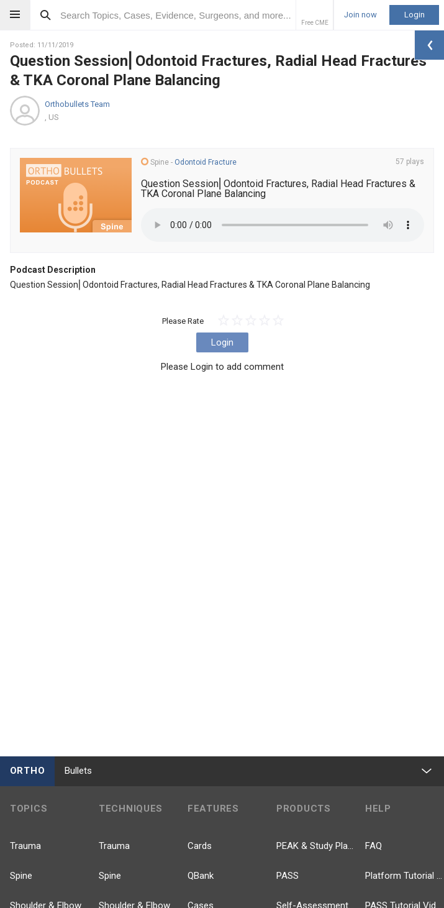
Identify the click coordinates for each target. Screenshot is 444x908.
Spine (21, 875)
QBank (201, 875)
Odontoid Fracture (205, 162)
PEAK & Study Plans (315, 845)
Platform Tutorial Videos (404, 875)
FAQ (373, 845)
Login (414, 14)
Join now (360, 15)
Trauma (25, 845)
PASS (287, 875)
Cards (200, 845)
